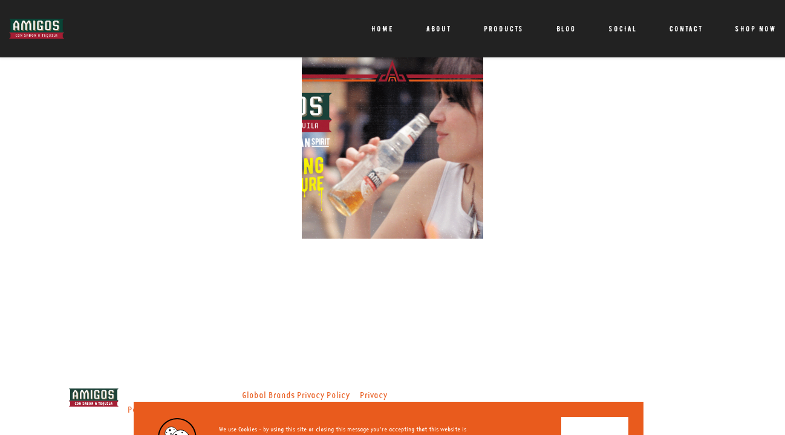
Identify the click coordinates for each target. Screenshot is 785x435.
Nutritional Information (203, 410)
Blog (566, 28)
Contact (686, 28)
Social (623, 28)
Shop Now (755, 28)
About (438, 28)
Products (504, 28)
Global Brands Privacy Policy (296, 396)
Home (382, 28)
